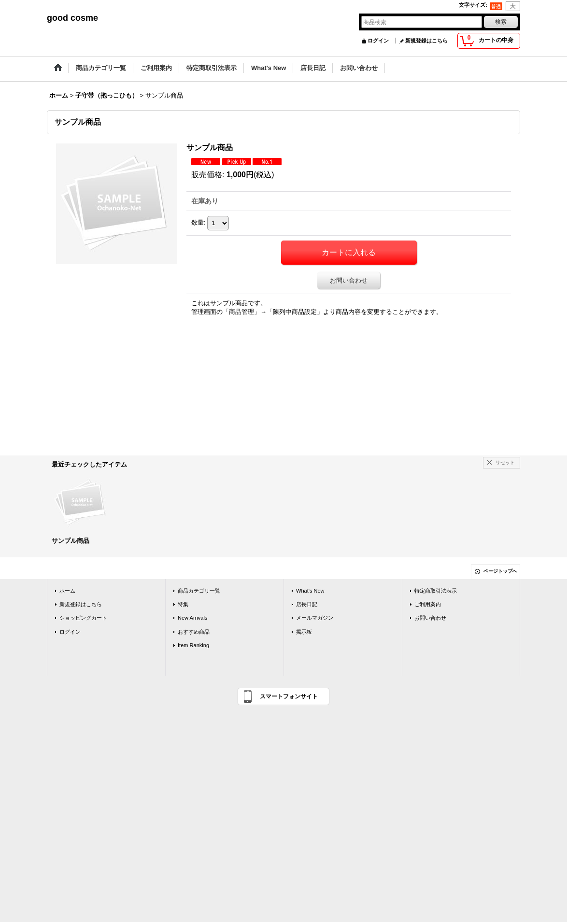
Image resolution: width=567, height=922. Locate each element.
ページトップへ (500, 571)
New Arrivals (192, 618)
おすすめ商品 (194, 632)
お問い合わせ (349, 280)
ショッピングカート (83, 618)
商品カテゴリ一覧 (199, 591)
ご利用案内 (427, 604)
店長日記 (306, 604)
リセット (505, 462)
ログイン (378, 40)
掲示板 (304, 632)
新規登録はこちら (426, 40)
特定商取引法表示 (435, 591)
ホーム (67, 591)
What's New (310, 591)
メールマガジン (314, 618)
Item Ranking (193, 645)
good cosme (72, 18)
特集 (183, 604)
